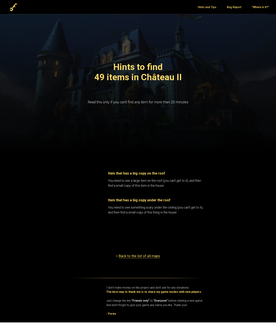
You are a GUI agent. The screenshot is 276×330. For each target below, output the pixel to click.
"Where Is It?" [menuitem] (260, 7)
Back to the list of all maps (139, 256)
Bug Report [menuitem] (234, 7)
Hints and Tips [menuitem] (207, 7)
